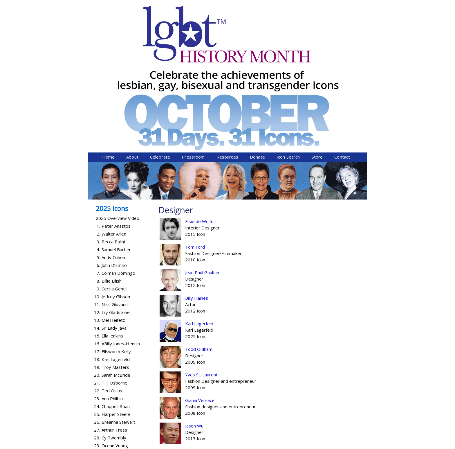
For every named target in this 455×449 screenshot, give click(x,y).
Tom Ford (195, 145)
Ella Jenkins (112, 234)
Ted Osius (112, 289)
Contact (342, 55)
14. (97, 226)
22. (97, 289)
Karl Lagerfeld (199, 222)
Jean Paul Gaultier (202, 171)
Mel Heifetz (113, 219)
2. (98, 132)
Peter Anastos (116, 124)
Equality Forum (156, 445)
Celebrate (160, 55)
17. (97, 250)
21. (97, 281)
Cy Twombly (114, 336)
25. (97, 313)
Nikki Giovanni (115, 203)
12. (97, 211)
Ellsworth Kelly (116, 250)
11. (97, 203)
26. (97, 321)
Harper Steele (116, 313)
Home (108, 55)
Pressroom (193, 55)
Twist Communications (345, 445)
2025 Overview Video (117, 117)
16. (97, 242)
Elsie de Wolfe (199, 120)
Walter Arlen (114, 132)
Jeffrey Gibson (116, 195)
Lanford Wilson (116, 360)
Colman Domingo (118, 172)
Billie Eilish (112, 179)
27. (97, 328)
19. (97, 266)
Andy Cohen (113, 156)
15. (97, 234)
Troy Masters (115, 266)
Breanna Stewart (118, 321)
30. (97, 352)
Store (317, 55)
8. (98, 179)
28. (97, 336)
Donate (257, 55)
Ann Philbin (112, 297)
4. (98, 148)
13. (97, 219)
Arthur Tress (114, 328)
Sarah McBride (116, 273)
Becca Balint (114, 140)
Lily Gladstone (116, 211)
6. (98, 164)
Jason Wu (194, 324)
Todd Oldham (198, 248)
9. (98, 187)
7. (98, 172)
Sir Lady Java (114, 226)
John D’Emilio (114, 164)
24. (97, 305)
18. (97, 258)
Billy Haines (196, 197)
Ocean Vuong (115, 344)
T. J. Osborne (114, 281)
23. (97, 297)
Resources (227, 55)
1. (98, 124)
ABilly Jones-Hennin (121, 242)
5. (98, 156)
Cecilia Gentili (114, 187)
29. (97, 344)
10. (97, 195)
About (132, 55)
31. (97, 360)
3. (98, 140)
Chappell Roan (116, 305)
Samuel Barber (116, 148)
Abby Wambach (117, 352)
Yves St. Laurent (201, 273)
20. (97, 273)
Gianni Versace (199, 299)
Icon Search (288, 55)
